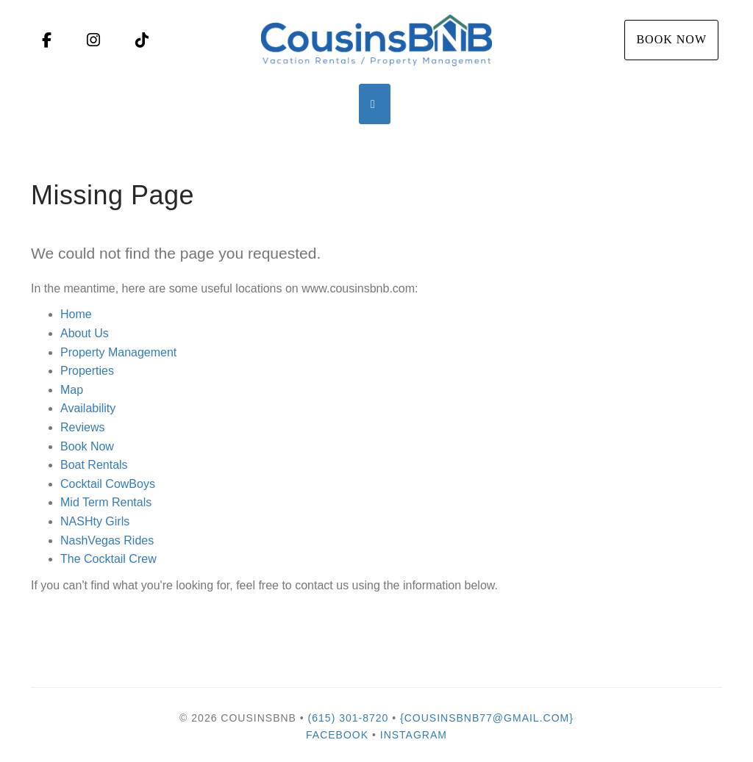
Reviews (82, 427)
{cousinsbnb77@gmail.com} (487, 718)
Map (71, 390)
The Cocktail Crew (108, 559)
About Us (84, 333)
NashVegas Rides (107, 540)
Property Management (118, 352)
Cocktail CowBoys (107, 484)
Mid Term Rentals (105, 502)
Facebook (337, 735)
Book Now (671, 39)
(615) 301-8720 (348, 718)
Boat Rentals (94, 465)
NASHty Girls (94, 521)
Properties (87, 370)
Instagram (413, 735)
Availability (87, 408)
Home (76, 314)
